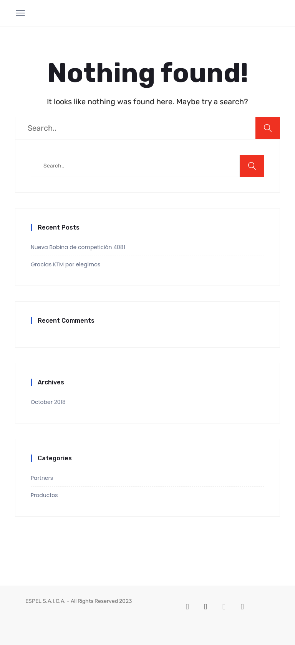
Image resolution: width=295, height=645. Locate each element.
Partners (42, 478)
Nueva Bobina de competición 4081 (78, 247)
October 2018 (48, 402)
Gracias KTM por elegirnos (65, 264)
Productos (44, 495)
